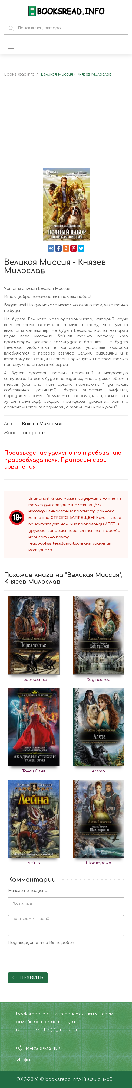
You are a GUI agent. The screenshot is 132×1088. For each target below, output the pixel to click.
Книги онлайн (99, 1079)
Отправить (27, 977)
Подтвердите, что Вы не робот (41, 943)
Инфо (23, 1059)
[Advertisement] (66, 127)
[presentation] (49, 957)
